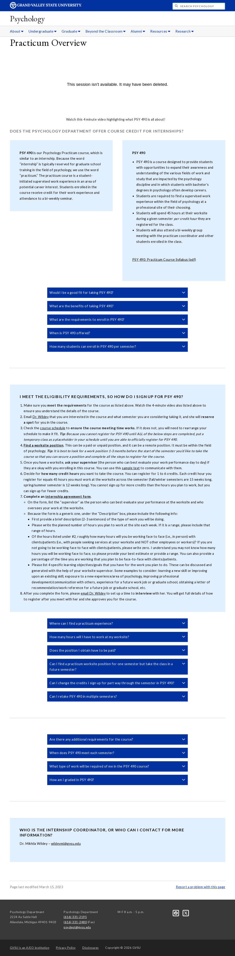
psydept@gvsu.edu (77, 927)
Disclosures (90, 947)
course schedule (52, 428)
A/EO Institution (29, 947)
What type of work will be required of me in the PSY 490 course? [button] (117, 766)
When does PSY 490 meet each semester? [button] (117, 753)
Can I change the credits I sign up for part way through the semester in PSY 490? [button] (117, 683)
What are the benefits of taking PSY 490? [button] (117, 306)
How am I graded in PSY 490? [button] (117, 780)
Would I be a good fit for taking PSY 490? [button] (117, 292)
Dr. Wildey (40, 417)
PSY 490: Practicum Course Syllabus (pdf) (164, 259)
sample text (131, 468)
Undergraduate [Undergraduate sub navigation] (42, 31)
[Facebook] (176, 912)
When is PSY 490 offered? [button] (117, 333)
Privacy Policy (66, 947)
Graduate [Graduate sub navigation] (71, 31)
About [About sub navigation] (17, 31)
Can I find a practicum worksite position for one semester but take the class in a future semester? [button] (117, 666)
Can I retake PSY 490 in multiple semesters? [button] (117, 696)
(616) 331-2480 (75, 922)
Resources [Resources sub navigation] (160, 31)
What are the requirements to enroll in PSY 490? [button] (117, 319)
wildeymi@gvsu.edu (66, 843)
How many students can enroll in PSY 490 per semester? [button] (117, 346)
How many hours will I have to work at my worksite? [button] (117, 637)
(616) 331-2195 (75, 917)
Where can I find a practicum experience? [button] (117, 623)
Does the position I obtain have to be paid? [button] (117, 650)
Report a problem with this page (200, 887)
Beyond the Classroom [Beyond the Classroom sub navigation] (105, 31)
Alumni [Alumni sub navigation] (138, 31)
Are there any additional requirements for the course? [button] (117, 739)
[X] (185, 912)
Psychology (27, 18)
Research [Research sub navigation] (184, 31)
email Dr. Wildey (93, 593)
